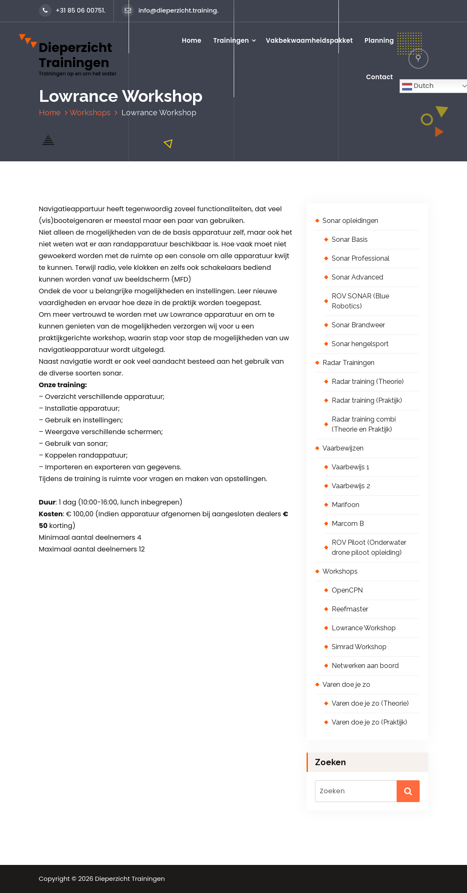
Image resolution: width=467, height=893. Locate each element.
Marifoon (345, 505)
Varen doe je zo (346, 685)
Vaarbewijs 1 (350, 467)
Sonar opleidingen (350, 221)
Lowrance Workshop (364, 628)
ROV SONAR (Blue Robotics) (360, 301)
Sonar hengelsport (360, 344)
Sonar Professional (361, 258)
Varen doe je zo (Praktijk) (369, 722)
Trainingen (231, 40)
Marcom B (348, 524)
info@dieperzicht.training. (169, 10)
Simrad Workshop (359, 647)
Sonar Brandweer (358, 325)
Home (191, 40)
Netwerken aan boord (365, 666)
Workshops (90, 112)
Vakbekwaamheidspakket (309, 40)
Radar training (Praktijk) (367, 400)
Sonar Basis (350, 239)
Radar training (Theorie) (368, 382)
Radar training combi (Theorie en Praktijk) (364, 424)
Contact (379, 76)
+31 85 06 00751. (72, 10)
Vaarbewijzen (343, 448)
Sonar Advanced (357, 277)
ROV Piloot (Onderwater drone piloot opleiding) (369, 547)
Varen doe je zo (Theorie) (370, 703)
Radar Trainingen (348, 363)
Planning (379, 40)
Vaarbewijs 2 (351, 486)
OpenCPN (347, 590)
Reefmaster (350, 609)
